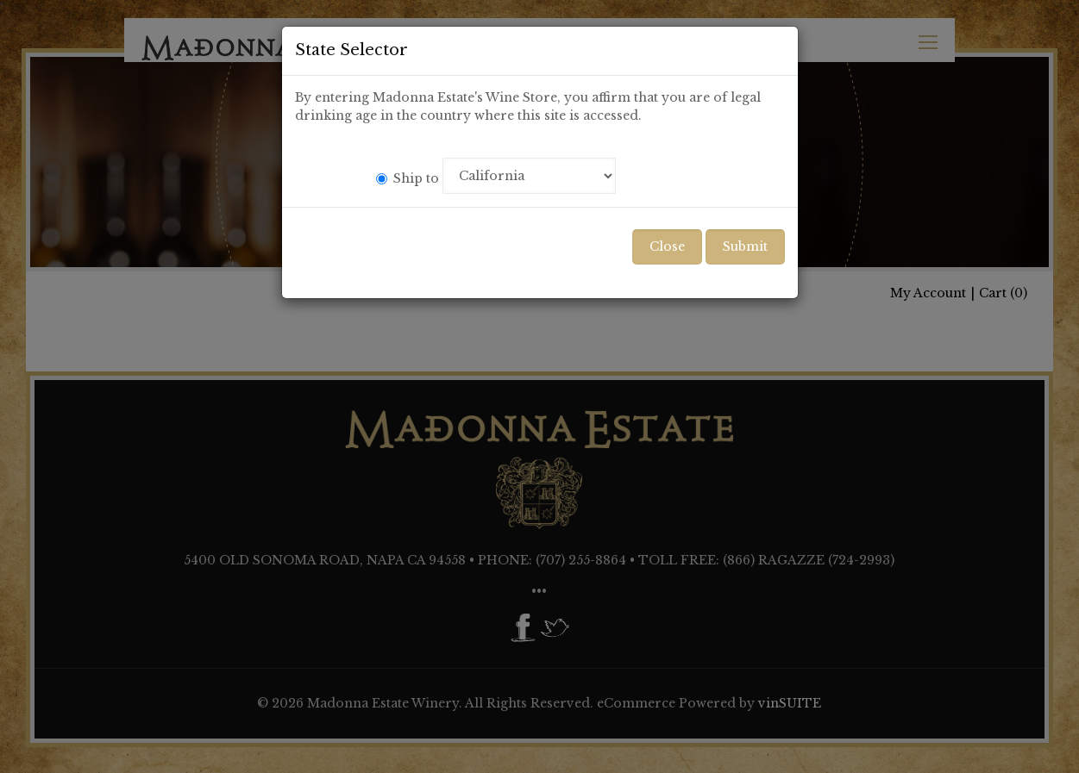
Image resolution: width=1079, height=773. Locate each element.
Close (667, 246)
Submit (745, 246)
